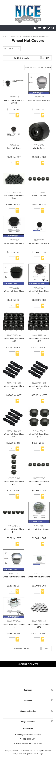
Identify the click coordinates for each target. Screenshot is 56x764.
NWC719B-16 (14, 335)
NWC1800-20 (14, 192)
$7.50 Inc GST (39, 442)
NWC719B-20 (14, 382)
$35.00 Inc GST (14, 395)
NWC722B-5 (39, 192)
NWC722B (14, 287)
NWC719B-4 (39, 430)
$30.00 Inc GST (14, 347)
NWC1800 (39, 144)
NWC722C (14, 573)
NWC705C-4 (13, 621)
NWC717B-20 (39, 382)
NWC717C (39, 573)
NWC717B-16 (39, 335)
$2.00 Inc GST (14, 156)
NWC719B (14, 240)
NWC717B (39, 240)
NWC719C (39, 525)
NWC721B (14, 97)
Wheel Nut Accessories (20, 36)
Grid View (36, 67)
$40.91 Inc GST (14, 442)
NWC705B (14, 144)
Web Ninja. (39, 753)
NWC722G (39, 97)
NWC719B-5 (14, 525)
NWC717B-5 (39, 478)
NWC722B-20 (14, 430)
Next (47, 58)
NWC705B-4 (39, 287)
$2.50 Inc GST (14, 109)
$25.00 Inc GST (14, 204)
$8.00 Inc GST (39, 299)
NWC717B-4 (14, 478)
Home (5, 36)
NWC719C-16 (39, 621)
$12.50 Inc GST (39, 204)
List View (47, 67)
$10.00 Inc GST (14, 633)
